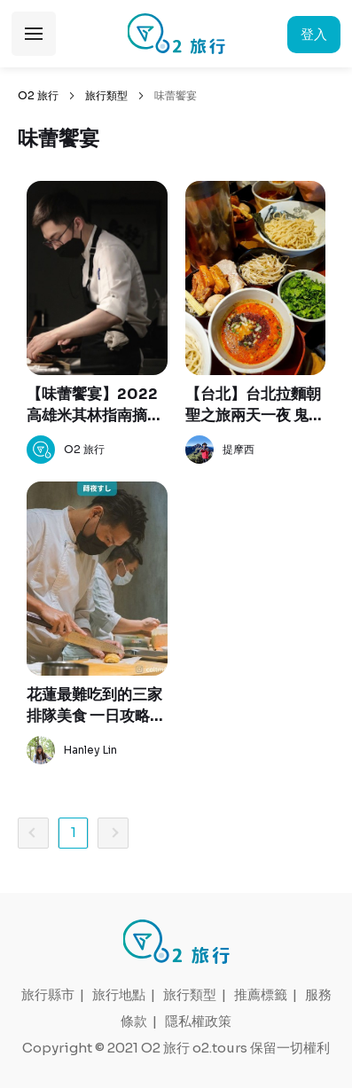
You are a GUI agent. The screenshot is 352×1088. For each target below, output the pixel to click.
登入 (314, 34)
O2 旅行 (38, 95)
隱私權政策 (198, 1021)
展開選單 (34, 34)
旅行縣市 (47, 994)
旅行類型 (106, 95)
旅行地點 (118, 994)
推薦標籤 (260, 994)
